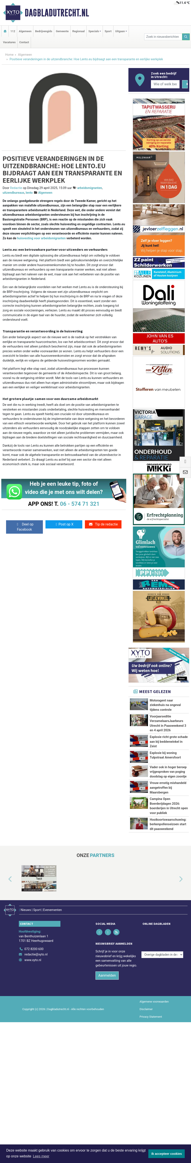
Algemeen (25, 31)
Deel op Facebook (24, 527)
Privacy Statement (151, 1055)
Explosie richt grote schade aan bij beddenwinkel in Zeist (169, 741)
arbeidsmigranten (89, 188)
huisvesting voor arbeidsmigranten (41, 238)
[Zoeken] (186, 36)
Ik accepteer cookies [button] (166, 1153)
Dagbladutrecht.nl (57, 13)
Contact (24, 42)
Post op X (63, 524)
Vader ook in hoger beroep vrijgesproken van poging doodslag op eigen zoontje (168, 771)
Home (9, 55)
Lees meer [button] (41, 1156)
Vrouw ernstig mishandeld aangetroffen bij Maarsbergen (168, 787)
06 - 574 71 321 (79, 504)
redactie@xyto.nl (36, 993)
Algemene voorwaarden (154, 1039)
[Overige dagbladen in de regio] (162, 978)
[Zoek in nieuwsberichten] (163, 36)
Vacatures (9, 42)
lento (29, 193)
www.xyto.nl (32, 998)
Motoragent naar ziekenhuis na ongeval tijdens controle (165, 705)
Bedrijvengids (43, 31)
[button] (5, 922)
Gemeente (62, 31)
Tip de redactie (103, 524)
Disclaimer (146, 1047)
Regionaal (78, 31)
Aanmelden (107, 1014)
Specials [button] (93, 31)
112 (12, 31)
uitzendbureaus (13, 193)
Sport (108, 31)
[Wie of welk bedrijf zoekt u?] (165, 84)
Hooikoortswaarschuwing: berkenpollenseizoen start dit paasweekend (168, 843)
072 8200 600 (34, 987)
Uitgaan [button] (120, 31)
